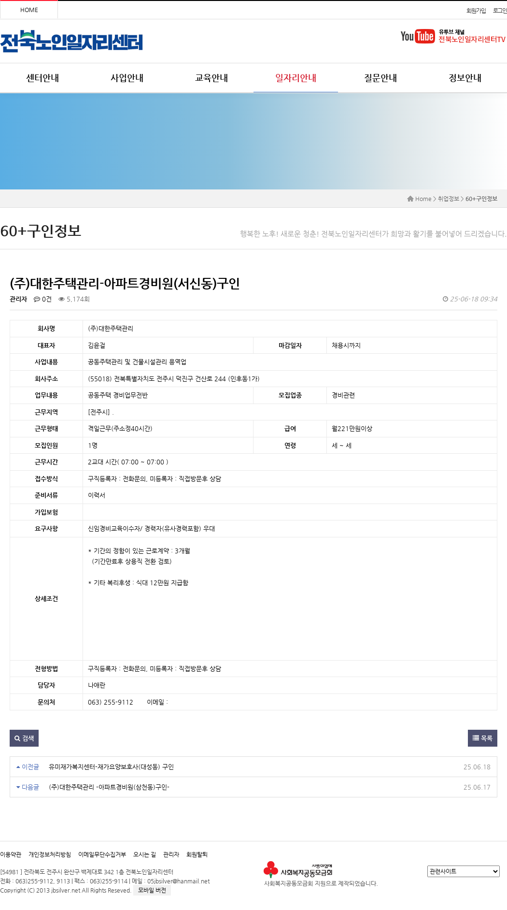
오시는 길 (144, 854)
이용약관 (10, 854)
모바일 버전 (152, 890)
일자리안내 (295, 77)
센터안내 (42, 77)
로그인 (500, 10)
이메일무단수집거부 (102, 854)
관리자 (171, 854)
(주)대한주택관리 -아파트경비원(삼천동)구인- (109, 787)
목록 (483, 738)
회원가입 (475, 10)
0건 (43, 299)
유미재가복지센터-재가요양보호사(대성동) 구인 (111, 766)
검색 (24, 738)
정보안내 (465, 77)
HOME (29, 9)
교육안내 (211, 77)
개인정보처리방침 (49, 854)
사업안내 (127, 77)
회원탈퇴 (197, 854)
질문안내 (380, 77)
